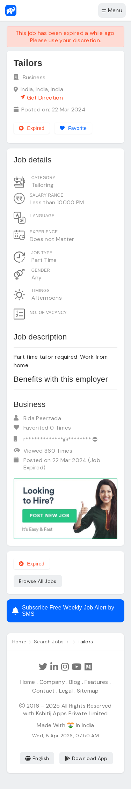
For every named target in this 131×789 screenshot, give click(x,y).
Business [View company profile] (34, 77)
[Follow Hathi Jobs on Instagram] (65, 667)
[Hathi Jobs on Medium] (88, 667)
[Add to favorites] (73, 128)
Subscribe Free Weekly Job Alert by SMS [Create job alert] (63, 611)
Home (27, 682)
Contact (43, 690)
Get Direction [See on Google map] (42, 97)
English (37, 758)
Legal (66, 690)
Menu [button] (112, 10)
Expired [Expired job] (31, 128)
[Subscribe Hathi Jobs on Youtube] (76, 667)
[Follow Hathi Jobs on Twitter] (43, 667)
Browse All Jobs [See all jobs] (38, 581)
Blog (74, 682)
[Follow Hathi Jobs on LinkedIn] (54, 667)
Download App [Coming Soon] (86, 758)
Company (52, 682)
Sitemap (88, 690)
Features (96, 682)
